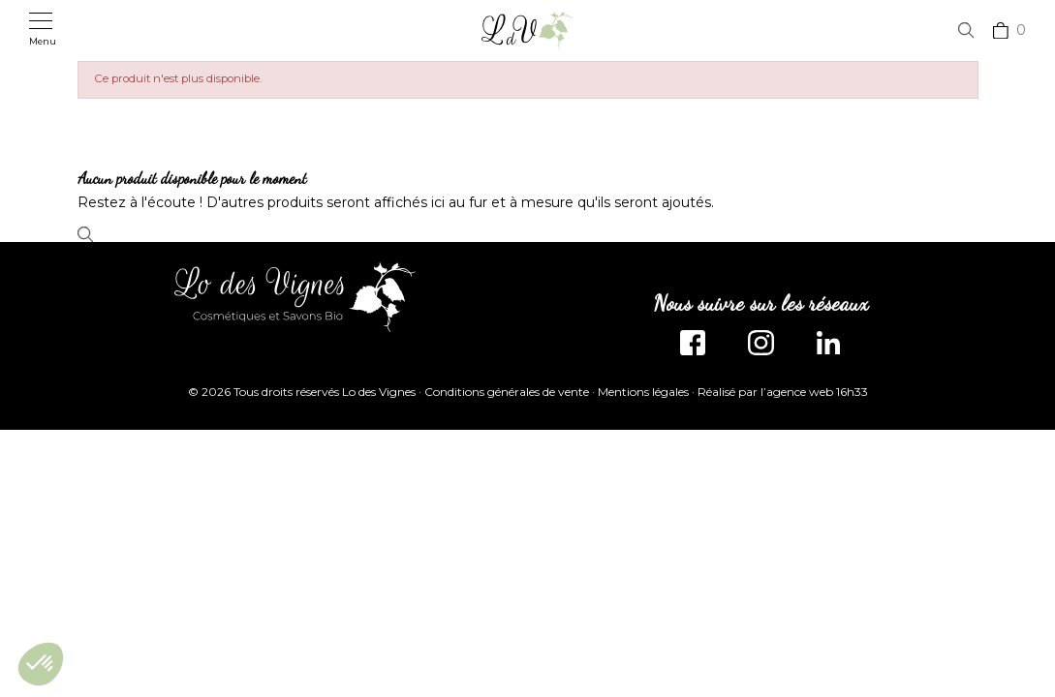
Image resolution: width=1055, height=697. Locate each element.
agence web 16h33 (817, 391)
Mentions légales (643, 391)
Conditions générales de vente (506, 391)
